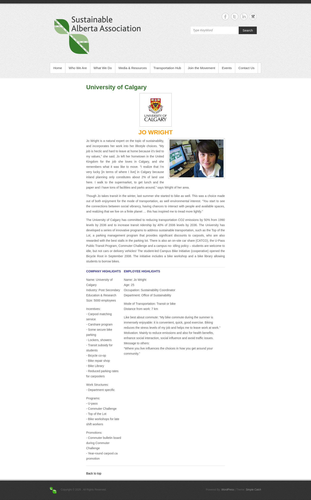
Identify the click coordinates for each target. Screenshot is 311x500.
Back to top (93, 473)
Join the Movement (201, 68)
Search (248, 30)
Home (57, 68)
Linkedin (244, 16)
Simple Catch (253, 489)
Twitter (234, 16)
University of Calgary (116, 87)
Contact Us (246, 68)
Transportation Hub (167, 68)
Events (227, 68)
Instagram (253, 16)
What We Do (103, 68)
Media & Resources (133, 68)
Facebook (225, 16)
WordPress (227, 489)
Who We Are (78, 68)
